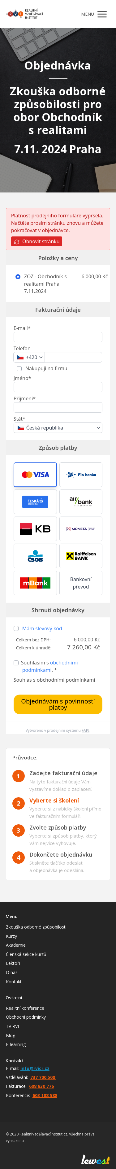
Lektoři (13, 963)
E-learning (16, 1044)
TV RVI (12, 1026)
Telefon (22, 348)
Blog (10, 1035)
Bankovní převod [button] (81, 583)
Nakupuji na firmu (45, 368)
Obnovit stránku (37, 241)
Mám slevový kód (42, 628)
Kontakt (14, 982)
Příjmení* (25, 398)
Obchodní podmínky (26, 1017)
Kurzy (11, 936)
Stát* (19, 418)
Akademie (16, 945)
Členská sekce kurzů (26, 954)
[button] (35, 474)
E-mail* (22, 328)
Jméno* (22, 378)
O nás (12, 972)
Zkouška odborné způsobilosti (36, 927)
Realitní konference (25, 1008)
